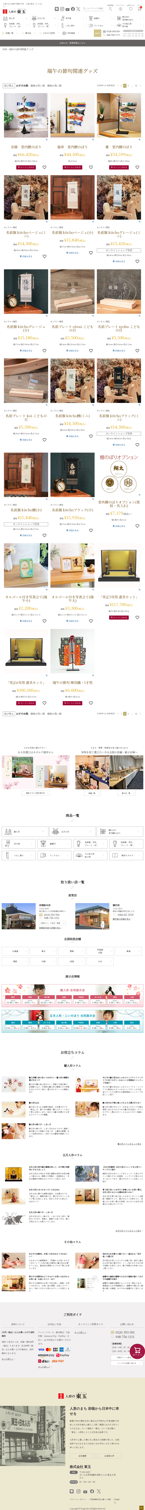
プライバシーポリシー (78, 1499)
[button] (118, 86)
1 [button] (121, 86)
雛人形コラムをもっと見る (129, 1143)
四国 (72, 961)
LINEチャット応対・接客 (50, 923)
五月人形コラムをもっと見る (128, 1230)
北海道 (15, 951)
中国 (43, 961)
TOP (4, 49)
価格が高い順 (54, 85)
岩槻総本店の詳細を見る (50, 927)
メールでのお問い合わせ (126, 1363)
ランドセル (98, 25)
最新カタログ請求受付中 (35, 793)
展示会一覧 (126, 793)
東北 (43, 951)
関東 (72, 951)
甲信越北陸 (100, 951)
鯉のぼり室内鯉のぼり (127, 18)
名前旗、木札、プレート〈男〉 (43, 25)
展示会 (28, 33)
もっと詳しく (8, 1358)
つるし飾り (70, 25)
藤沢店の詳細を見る (122, 919)
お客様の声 (109, 1455)
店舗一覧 (9, 33)
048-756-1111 (51, 918)
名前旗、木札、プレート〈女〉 (15, 25)
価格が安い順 (37, 85)
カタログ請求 (49, 33)
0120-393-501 (52, 915)
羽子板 (68, 18)
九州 (100, 961)
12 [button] (136, 86)
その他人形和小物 (127, 25)
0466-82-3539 (126, 915)
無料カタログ (127, 855)
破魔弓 (97, 18)
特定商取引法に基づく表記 (100, 1499)
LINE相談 (71, 33)
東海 (128, 951)
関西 (15, 961)
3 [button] (128, 86)
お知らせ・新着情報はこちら (72, 43)
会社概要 (82, 1455)
